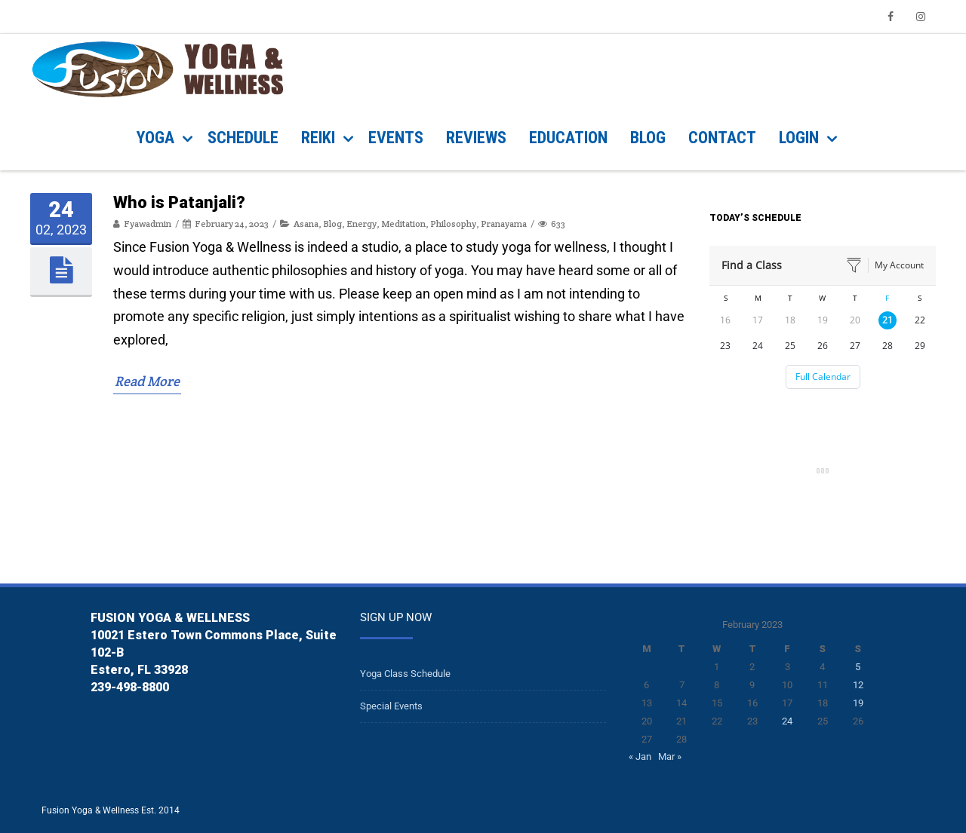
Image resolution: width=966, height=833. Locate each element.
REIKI (318, 137)
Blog (332, 468)
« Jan (640, 756)
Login (799, 137)
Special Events (391, 706)
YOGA (155, 137)
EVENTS (395, 137)
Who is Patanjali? (179, 446)
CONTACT (722, 137)
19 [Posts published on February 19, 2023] (858, 703)
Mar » (669, 756)
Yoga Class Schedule (405, 673)
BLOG (648, 137)
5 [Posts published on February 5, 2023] (857, 666)
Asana (306, 468)
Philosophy (453, 468)
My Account (899, 265)
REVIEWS (476, 137)
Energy (361, 468)
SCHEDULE (243, 137)
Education (568, 137)
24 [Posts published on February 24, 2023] (787, 721)
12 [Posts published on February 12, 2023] (858, 685)
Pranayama (504, 468)
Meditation (403, 468)
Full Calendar (823, 376)
